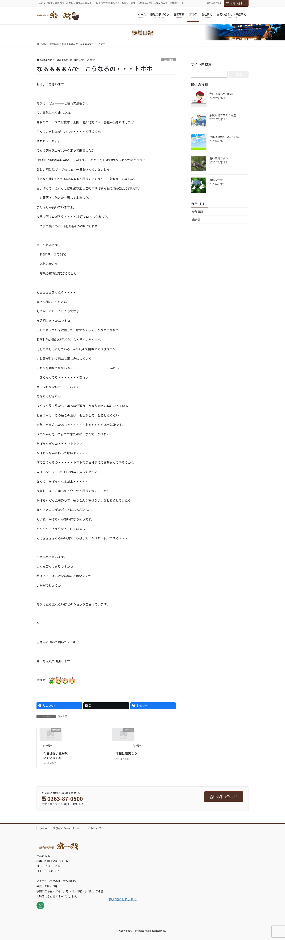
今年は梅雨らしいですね (224, 137)
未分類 (196, 219)
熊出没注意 (216, 180)
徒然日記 (168, 59)
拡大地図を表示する (123, 899)
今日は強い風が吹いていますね (55, 755)
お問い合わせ (236, 3)
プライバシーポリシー (66, 828)
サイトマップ (93, 828)
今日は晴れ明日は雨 (221, 94)
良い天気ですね (218, 158)
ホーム (43, 828)
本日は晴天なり (126, 753)
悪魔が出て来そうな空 (222, 115)
